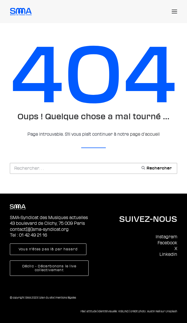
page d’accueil (145, 134)
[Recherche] (93, 168)
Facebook (167, 242)
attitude (91, 311)
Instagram (166, 236)
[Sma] (22, 11)
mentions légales (65, 297)
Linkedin (168, 254)
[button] (174, 11)
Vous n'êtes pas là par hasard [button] (48, 249)
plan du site (47, 297)
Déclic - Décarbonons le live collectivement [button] (50, 268)
